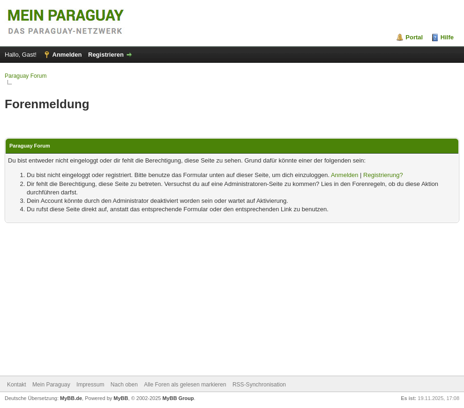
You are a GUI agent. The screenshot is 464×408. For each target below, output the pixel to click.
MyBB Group (178, 398)
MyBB (120, 398)
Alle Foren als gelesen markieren (185, 384)
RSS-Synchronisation (259, 384)
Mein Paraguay (51, 384)
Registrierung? (383, 174)
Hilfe (447, 37)
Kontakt (16, 384)
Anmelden (67, 54)
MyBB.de (71, 398)
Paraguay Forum (25, 76)
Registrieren (106, 54)
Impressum (90, 384)
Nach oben (124, 384)
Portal (414, 37)
